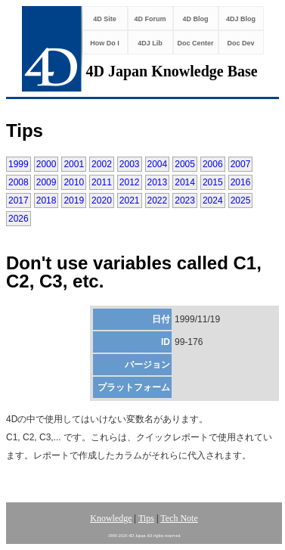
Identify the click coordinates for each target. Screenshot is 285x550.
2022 (157, 200)
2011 (101, 182)
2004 (157, 164)
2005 (185, 164)
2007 (241, 164)
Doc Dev (240, 43)
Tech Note (178, 518)
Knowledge (111, 518)
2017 (18, 200)
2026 (18, 218)
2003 (129, 164)
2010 (74, 182)
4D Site (104, 19)
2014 (185, 182)
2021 (129, 200)
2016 (241, 182)
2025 (241, 200)
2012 (129, 182)
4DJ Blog (241, 19)
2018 (46, 200)
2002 (101, 164)
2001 (74, 164)
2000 (46, 164)
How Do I (104, 43)
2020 (101, 200)
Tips (146, 518)
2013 (157, 182)
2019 (74, 200)
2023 (185, 200)
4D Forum (150, 19)
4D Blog (195, 19)
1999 (18, 164)
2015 (213, 182)
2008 (18, 182)
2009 (46, 182)
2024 (213, 200)
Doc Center (195, 43)
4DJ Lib (150, 43)
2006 (213, 164)
